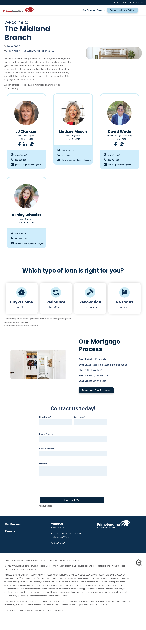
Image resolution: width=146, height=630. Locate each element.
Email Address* (46, 448)
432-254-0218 (65, 155)
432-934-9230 (112, 160)
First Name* (45, 417)
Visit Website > (19, 155)
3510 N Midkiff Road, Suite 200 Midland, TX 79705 (30, 50)
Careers (101, 10)
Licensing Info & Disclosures (72, 565)
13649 (27, 560)
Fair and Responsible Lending (97, 565)
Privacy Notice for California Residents (20, 569)
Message (43, 463)
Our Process (88, 10)
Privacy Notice (118, 565)
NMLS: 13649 (79, 601)
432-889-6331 (19, 160)
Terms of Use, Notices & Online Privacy (41, 565)
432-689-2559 (58, 542)
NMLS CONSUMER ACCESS (70, 560)
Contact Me (72, 500)
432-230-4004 (19, 238)
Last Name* (79, 417)
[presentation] (61, 485)
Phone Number (46, 434)
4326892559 (13, 45)
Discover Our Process (96, 390)
